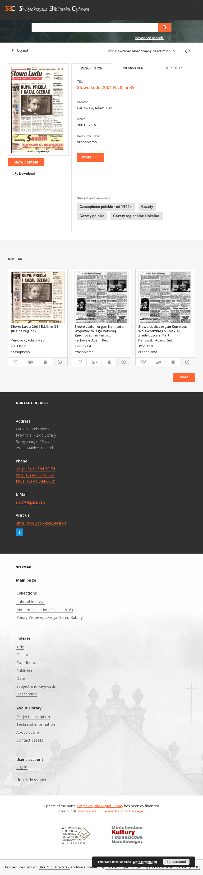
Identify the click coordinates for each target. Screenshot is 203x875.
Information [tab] (133, 68)
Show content (26, 162)
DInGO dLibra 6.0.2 (54, 867)
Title (20, 646)
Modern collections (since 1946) (44, 609)
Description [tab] (92, 68)
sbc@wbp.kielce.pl (31, 502)
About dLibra (27, 732)
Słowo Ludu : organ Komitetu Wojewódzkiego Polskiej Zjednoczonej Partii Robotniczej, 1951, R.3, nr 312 (163, 330)
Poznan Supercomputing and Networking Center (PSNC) (152, 867)
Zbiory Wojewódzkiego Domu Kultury (49, 617)
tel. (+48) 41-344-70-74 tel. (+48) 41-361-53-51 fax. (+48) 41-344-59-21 (36, 475)
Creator (23, 654)
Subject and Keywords (36, 686)
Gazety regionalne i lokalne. (136, 216)
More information (145, 861)
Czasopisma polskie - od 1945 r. (106, 206)
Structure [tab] (174, 68)
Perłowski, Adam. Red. (95, 108)
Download (23, 174)
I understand (176, 862)
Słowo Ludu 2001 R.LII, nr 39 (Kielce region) (34, 328)
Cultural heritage (30, 601)
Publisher (24, 670)
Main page (26, 580)
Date (20, 678)
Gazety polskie (92, 216)
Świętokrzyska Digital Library (100, 805)
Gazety (147, 206)
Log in (21, 766)
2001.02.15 (86, 125)
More (184, 377)
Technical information (35, 724)
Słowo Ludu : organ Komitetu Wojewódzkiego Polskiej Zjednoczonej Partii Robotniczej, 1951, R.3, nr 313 (99, 330)
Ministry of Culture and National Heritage (110, 811)
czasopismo (87, 142)
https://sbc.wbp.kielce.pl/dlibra (41, 523)
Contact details (29, 740)
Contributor (26, 662)
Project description (33, 716)
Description (26, 693)
